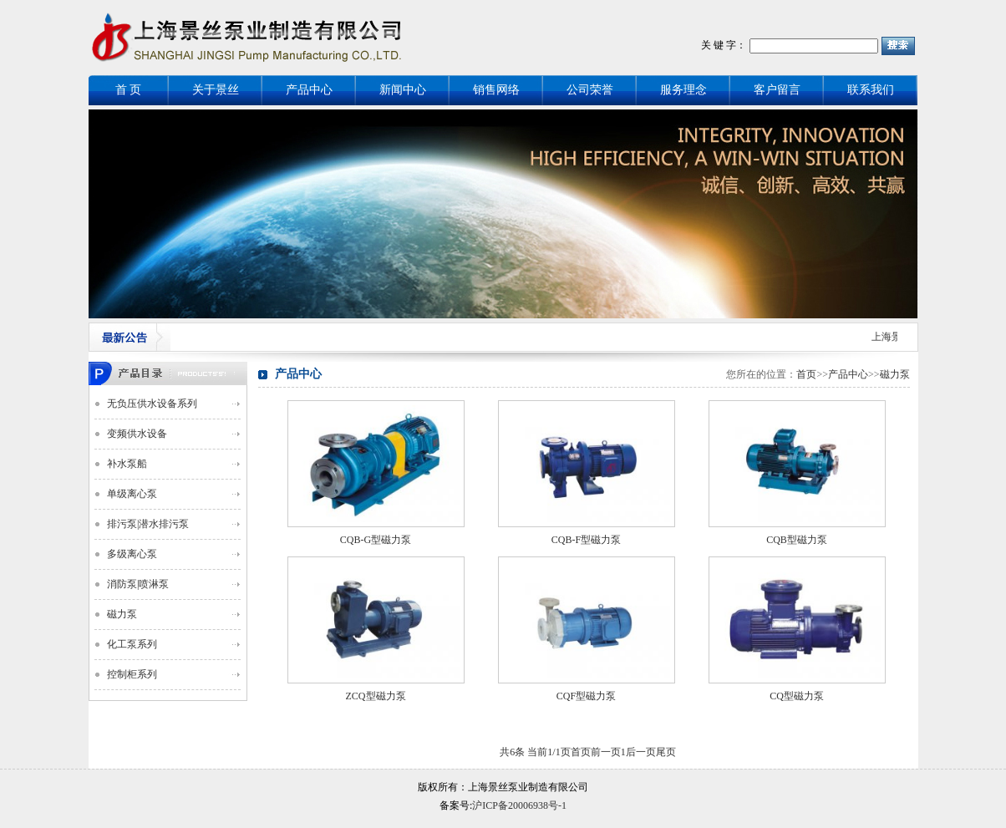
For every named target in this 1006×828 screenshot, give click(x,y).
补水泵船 (127, 464)
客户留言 (777, 90)
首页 (806, 374)
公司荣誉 (590, 90)
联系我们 (870, 90)
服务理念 (683, 90)
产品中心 (309, 90)
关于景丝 (215, 90)
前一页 (606, 752)
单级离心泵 (132, 494)
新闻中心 (402, 90)
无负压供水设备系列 (152, 403)
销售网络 (496, 90)
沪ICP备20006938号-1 (519, 805)
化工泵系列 (132, 644)
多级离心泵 (132, 554)
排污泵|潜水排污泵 (148, 524)
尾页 (666, 752)
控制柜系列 (132, 674)
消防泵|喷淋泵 (138, 584)
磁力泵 (122, 614)
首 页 (128, 90)
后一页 (641, 752)
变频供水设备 (137, 433)
